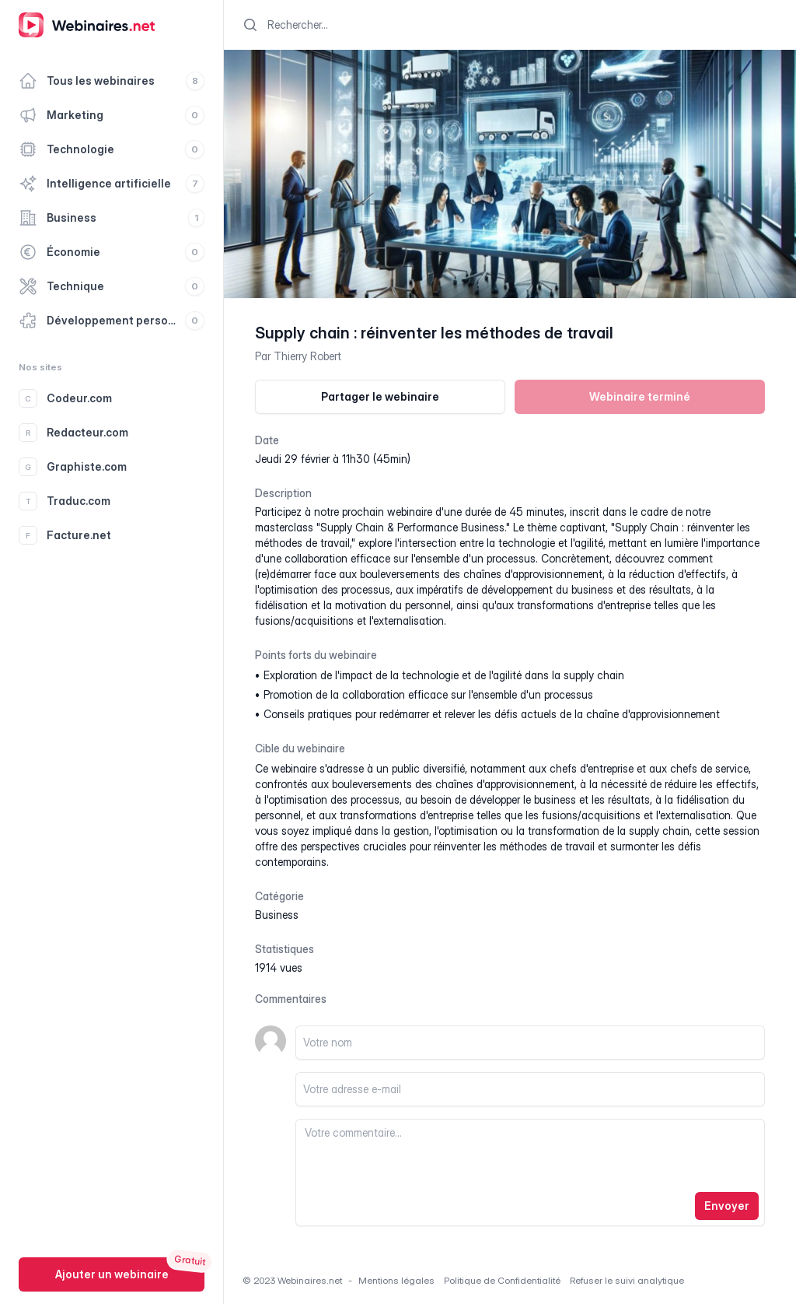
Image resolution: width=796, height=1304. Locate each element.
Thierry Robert (307, 356)
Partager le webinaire (380, 396)
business (276, 914)
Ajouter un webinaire (112, 1274)
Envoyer (726, 1205)
